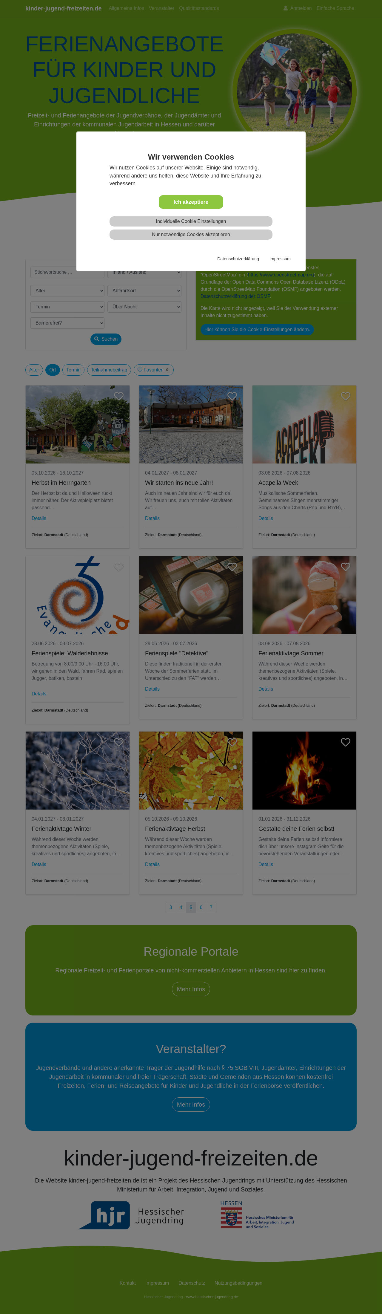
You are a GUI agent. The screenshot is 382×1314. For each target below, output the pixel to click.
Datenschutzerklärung (238, 258)
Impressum (280, 258)
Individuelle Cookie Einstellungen (191, 221)
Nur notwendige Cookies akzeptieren (191, 234)
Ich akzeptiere (191, 202)
